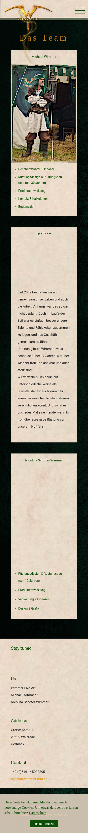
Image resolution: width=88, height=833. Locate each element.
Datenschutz (37, 813)
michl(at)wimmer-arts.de (29, 779)
